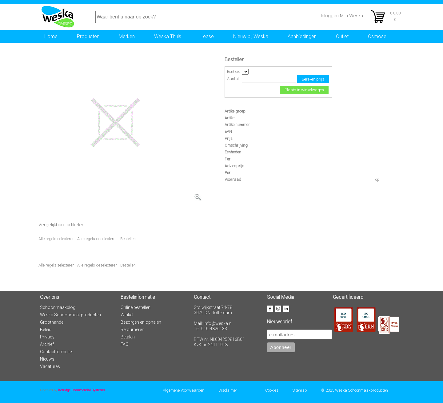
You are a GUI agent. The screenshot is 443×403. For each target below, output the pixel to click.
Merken (127, 36)
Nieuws (47, 359)
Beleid (45, 329)
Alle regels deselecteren (97, 238)
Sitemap (299, 390)
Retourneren (132, 329)
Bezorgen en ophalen (141, 322)
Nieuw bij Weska (250, 36)
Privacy (47, 336)
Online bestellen (135, 307)
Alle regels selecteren (56, 238)
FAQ (125, 344)
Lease (207, 36)
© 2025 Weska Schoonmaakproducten (354, 390)
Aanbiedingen (302, 36)
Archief (47, 344)
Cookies (271, 390)
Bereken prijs (313, 79)
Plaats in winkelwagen (304, 90)
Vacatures (50, 366)
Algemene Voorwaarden (183, 390)
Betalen (128, 336)
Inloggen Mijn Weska (342, 15)
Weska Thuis (167, 36)
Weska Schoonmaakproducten (70, 314)
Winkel (127, 314)
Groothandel (52, 322)
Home (51, 36)
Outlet (342, 36)
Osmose (377, 36)
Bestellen (128, 238)
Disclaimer (227, 390)
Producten (88, 36)
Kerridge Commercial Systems (81, 390)
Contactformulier (56, 351)
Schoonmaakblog (57, 307)
